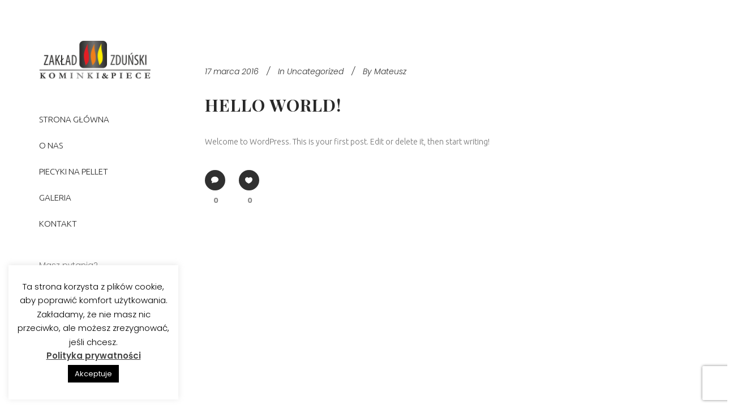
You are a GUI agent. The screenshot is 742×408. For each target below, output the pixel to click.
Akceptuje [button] (93, 373)
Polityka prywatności (93, 356)
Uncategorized (315, 71)
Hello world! (273, 105)
